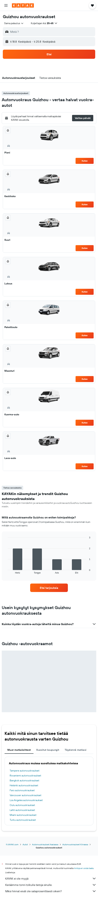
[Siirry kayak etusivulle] (23, 5)
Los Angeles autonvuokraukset (26, 800)
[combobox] (14, 23)
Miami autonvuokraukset (23, 815)
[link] (49, 588)
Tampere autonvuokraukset (24, 770)
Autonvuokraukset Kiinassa (75, 844)
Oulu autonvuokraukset (22, 805)
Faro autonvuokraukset (22, 790)
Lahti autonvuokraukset (22, 810)
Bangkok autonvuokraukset (24, 780)
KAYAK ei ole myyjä (50, 878)
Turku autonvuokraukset (23, 819)
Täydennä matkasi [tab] (75, 749)
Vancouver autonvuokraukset (25, 795)
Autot (25, 844)
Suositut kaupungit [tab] (47, 749)
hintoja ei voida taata (83, 868)
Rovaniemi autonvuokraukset (25, 775)
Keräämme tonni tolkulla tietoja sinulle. (50, 885)
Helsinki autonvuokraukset (24, 785)
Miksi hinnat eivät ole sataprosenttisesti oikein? (50, 891)
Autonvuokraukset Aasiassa (45, 844)
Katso (84, 160)
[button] (6, 5)
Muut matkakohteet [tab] (19, 749)
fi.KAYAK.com (12, 844)
